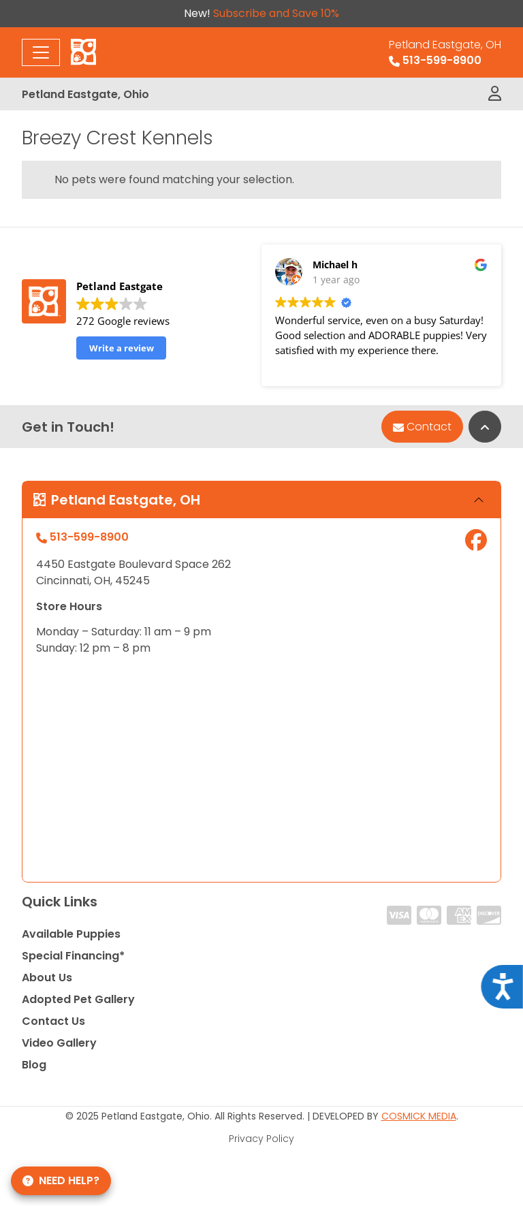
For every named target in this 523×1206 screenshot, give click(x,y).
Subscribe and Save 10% (276, 13)
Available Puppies (71, 934)
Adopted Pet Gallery (78, 999)
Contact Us (53, 1021)
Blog (34, 1065)
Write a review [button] (121, 348)
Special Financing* (73, 956)
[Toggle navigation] (41, 52)
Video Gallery (59, 1043)
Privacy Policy (261, 1138)
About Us (47, 977)
